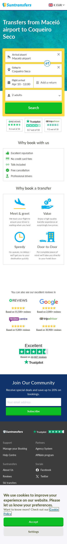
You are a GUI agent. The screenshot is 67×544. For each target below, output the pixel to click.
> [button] (59, 54)
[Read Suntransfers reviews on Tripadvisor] (49, 321)
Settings (33, 531)
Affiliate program (45, 455)
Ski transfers (9, 482)
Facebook (43, 470)
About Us (8, 469)
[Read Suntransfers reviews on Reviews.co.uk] (18, 303)
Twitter (42, 476)
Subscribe (33, 411)
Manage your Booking (15, 448)
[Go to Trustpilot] (48, 432)
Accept (33, 521)
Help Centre (9, 455)
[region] (33, 514)
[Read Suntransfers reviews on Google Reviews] (49, 303)
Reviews (7, 476)
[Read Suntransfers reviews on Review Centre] (18, 321)
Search (33, 108)
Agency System (44, 448)
